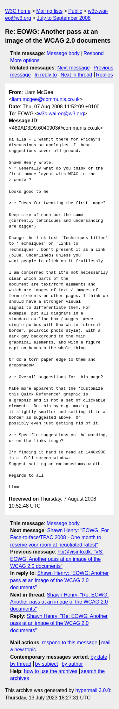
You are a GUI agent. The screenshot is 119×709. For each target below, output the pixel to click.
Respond (93, 53)
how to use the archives (50, 671)
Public (75, 11)
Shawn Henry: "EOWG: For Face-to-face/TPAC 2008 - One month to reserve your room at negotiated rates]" (59, 537)
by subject (46, 664)
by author (72, 664)
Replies (104, 74)
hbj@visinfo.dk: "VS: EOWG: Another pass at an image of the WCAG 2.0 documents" (56, 559)
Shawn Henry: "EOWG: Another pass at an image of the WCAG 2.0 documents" (59, 580)
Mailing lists (49, 11)
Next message (73, 67)
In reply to (46, 74)
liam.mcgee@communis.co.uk (46, 99)
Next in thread (76, 74)
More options (25, 60)
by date (98, 657)
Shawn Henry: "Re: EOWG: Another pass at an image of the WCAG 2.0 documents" (59, 602)
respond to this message (69, 642)
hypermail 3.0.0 (92, 690)
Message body (63, 53)
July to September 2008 (63, 18)
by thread (20, 664)
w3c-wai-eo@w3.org (61, 113)
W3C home (17, 11)
